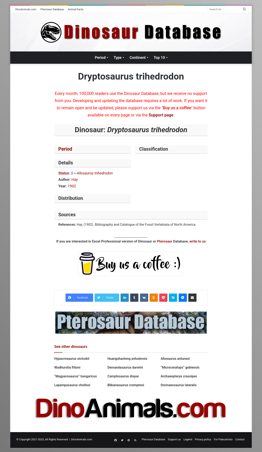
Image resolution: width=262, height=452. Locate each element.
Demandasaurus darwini (125, 367)
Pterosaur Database (52, 9)
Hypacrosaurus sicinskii (71, 359)
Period (100, 57)
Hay (74, 179)
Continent (138, 57)
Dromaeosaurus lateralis (178, 385)
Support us (174, 439)
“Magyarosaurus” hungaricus (75, 376)
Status (63, 173)
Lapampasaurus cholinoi (72, 385)
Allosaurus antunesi (175, 359)
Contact (240, 439)
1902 (72, 186)
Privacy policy (203, 439)
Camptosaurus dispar (123, 376)
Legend (187, 439)
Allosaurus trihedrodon (95, 173)
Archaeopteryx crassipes (179, 376)
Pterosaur (164, 241)
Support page (161, 115)
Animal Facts (76, 9)
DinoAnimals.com (25, 9)
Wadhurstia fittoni (67, 367)
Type (118, 57)
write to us (198, 241)
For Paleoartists (223, 439)
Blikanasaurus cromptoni (125, 385)
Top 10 (159, 57)
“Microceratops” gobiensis (180, 367)
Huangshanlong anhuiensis (127, 359)
